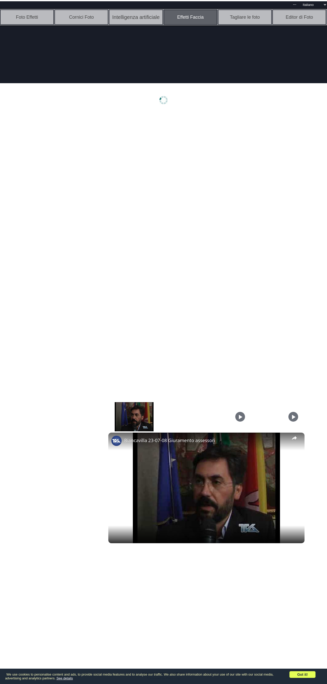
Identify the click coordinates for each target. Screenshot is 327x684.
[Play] (240, 417)
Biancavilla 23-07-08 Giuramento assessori (169, 440)
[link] (116, 441)
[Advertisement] (39, 194)
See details (64, 678)
